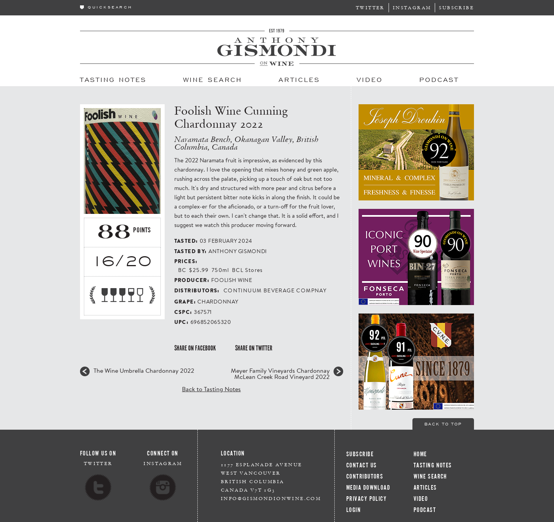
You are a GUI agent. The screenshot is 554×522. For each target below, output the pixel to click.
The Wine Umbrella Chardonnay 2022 (143, 370)
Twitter (370, 7)
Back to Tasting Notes (211, 389)
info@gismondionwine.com (271, 498)
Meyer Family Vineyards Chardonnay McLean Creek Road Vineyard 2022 (280, 373)
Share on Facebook (195, 348)
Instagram (412, 7)
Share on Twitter (253, 348)
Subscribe (456, 7)
